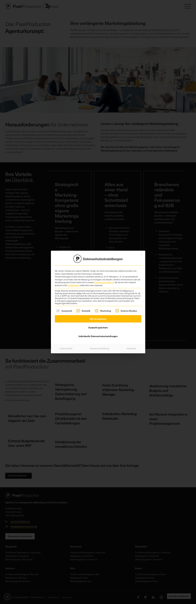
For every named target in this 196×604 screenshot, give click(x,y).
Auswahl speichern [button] (98, 326)
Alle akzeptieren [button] (98, 318)
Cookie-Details (66, 347)
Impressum (131, 347)
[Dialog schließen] (141, 253)
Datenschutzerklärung (104, 281)
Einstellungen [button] (74, 284)
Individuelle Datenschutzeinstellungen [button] (98, 335)
